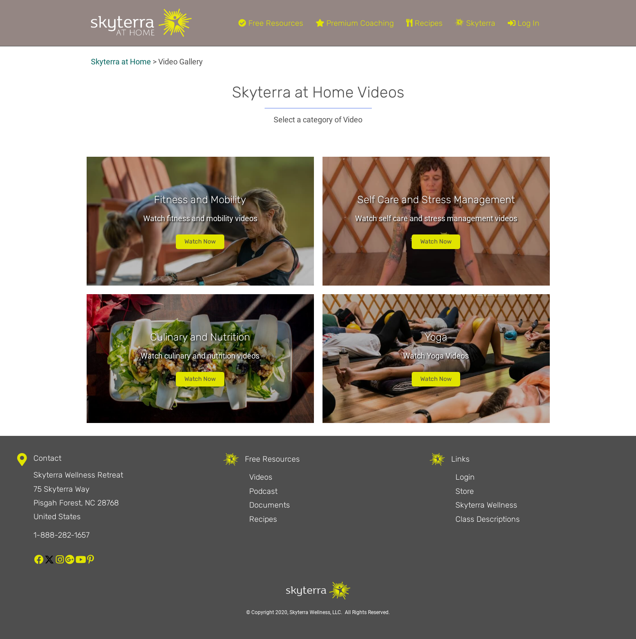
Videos (260, 477)
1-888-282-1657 (61, 535)
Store (464, 491)
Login (465, 477)
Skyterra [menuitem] (475, 23)
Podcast (263, 491)
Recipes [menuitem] (424, 23)
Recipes (263, 519)
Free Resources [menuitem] (270, 23)
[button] (39, 559)
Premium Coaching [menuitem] (355, 23)
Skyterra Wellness (486, 505)
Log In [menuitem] (524, 23)
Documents (269, 505)
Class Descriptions (487, 519)
